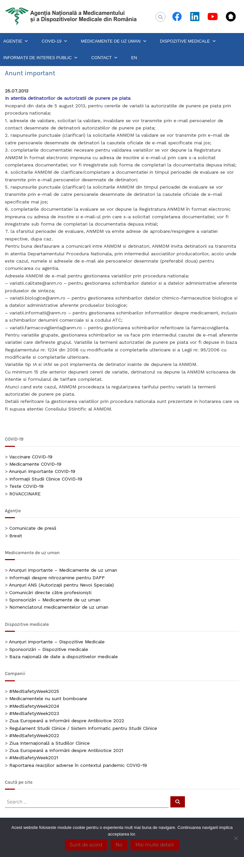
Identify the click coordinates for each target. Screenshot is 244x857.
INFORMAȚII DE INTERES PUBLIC (40, 58)
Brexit (15, 535)
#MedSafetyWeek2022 (34, 735)
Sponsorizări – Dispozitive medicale (48, 649)
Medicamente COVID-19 (35, 464)
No (119, 845)
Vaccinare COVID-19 (30, 456)
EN (134, 57)
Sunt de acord (86, 845)
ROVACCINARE (25, 493)
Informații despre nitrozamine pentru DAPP (57, 577)
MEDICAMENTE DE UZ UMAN (114, 41)
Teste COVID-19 (26, 486)
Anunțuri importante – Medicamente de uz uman (63, 570)
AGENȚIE (15, 41)
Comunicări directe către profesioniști (50, 592)
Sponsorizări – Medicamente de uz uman (54, 599)
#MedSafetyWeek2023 (34, 713)
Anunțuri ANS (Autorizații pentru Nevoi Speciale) (61, 585)
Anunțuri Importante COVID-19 (42, 471)
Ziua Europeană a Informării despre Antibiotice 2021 (66, 750)
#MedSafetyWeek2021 (33, 757)
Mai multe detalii (154, 845)
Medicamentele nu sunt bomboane (48, 698)
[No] (235, 838)
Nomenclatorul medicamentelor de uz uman (58, 607)
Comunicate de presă (32, 528)
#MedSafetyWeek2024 (34, 706)
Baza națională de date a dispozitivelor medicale (63, 656)
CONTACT (104, 58)
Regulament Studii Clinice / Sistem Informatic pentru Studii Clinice (83, 728)
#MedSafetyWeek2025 (34, 691)
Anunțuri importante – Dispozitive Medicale (57, 641)
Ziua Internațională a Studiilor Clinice (49, 743)
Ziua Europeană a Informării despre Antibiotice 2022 (66, 720)
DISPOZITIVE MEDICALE (188, 41)
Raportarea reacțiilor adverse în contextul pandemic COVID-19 (78, 765)
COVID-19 (55, 41)
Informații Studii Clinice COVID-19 (45, 479)
